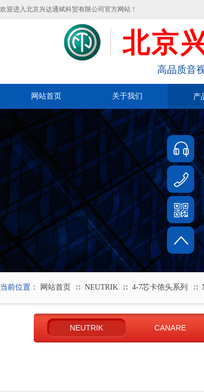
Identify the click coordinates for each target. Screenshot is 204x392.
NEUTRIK (101, 287)
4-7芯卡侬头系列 (160, 287)
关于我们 (127, 96)
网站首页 (46, 96)
